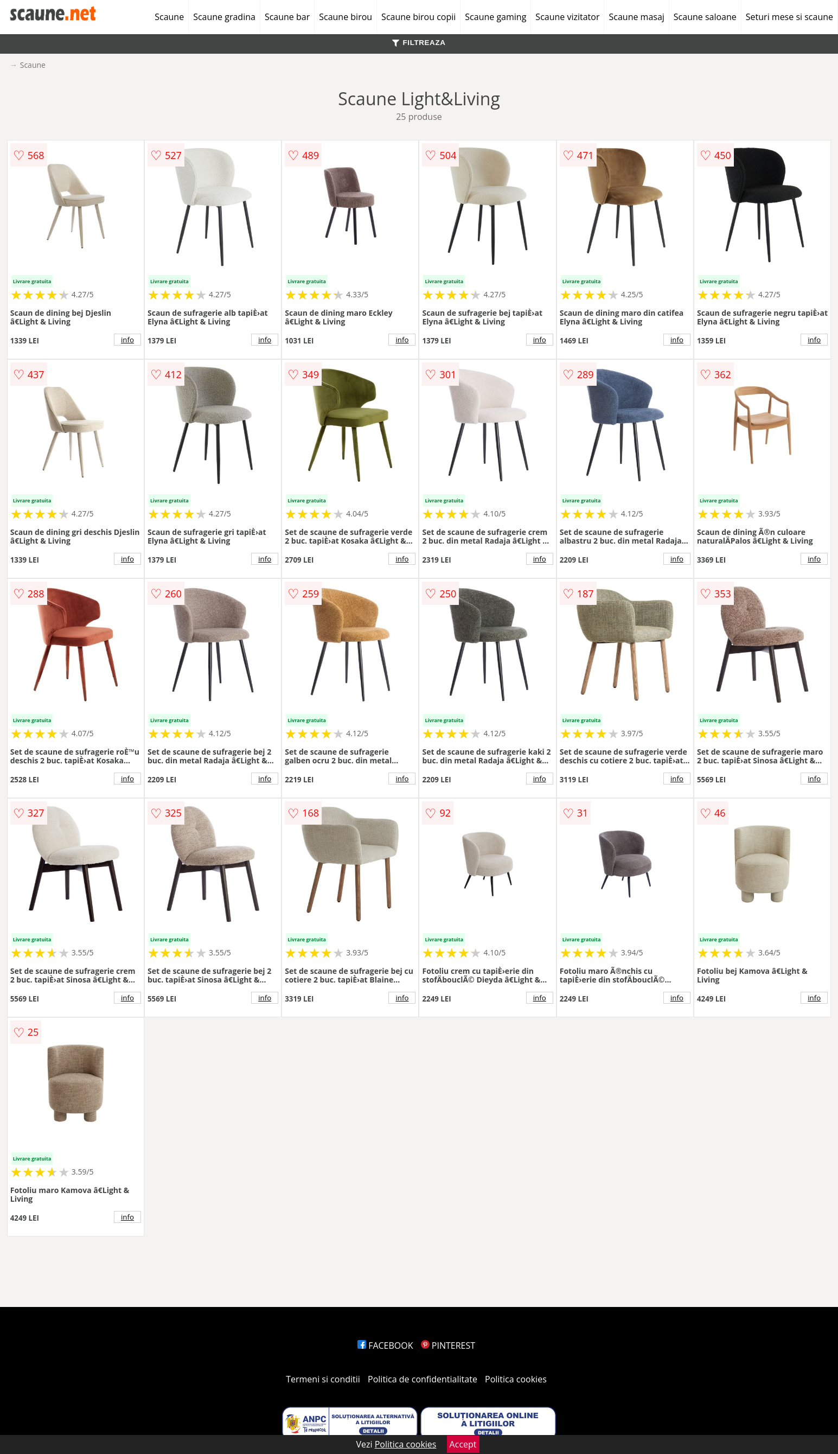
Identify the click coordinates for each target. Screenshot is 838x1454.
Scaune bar (287, 17)
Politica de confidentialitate (422, 1379)
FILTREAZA (418, 43)
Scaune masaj (636, 17)
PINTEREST (448, 1345)
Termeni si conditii (323, 1379)
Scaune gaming (495, 17)
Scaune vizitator (567, 17)
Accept (463, 1444)
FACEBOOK (385, 1345)
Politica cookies (516, 1379)
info (127, 340)
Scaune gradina (224, 17)
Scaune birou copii (418, 17)
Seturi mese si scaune (789, 17)
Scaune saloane (705, 17)
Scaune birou (345, 17)
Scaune (169, 17)
